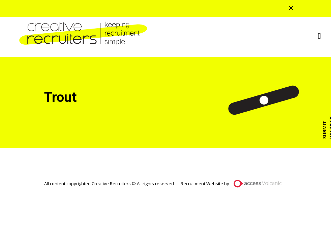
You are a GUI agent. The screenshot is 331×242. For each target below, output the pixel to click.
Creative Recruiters (81, 33)
